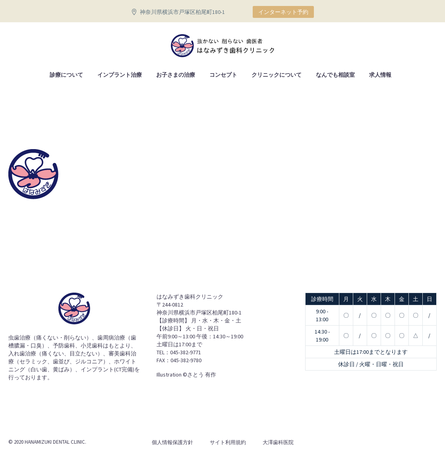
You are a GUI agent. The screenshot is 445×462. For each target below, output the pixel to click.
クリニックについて (277, 74)
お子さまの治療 (175, 74)
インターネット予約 (283, 12)
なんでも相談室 (335, 74)
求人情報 (380, 74)
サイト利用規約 (228, 442)
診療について (66, 74)
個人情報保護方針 (172, 442)
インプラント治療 (119, 74)
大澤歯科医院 (278, 442)
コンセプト (223, 74)
